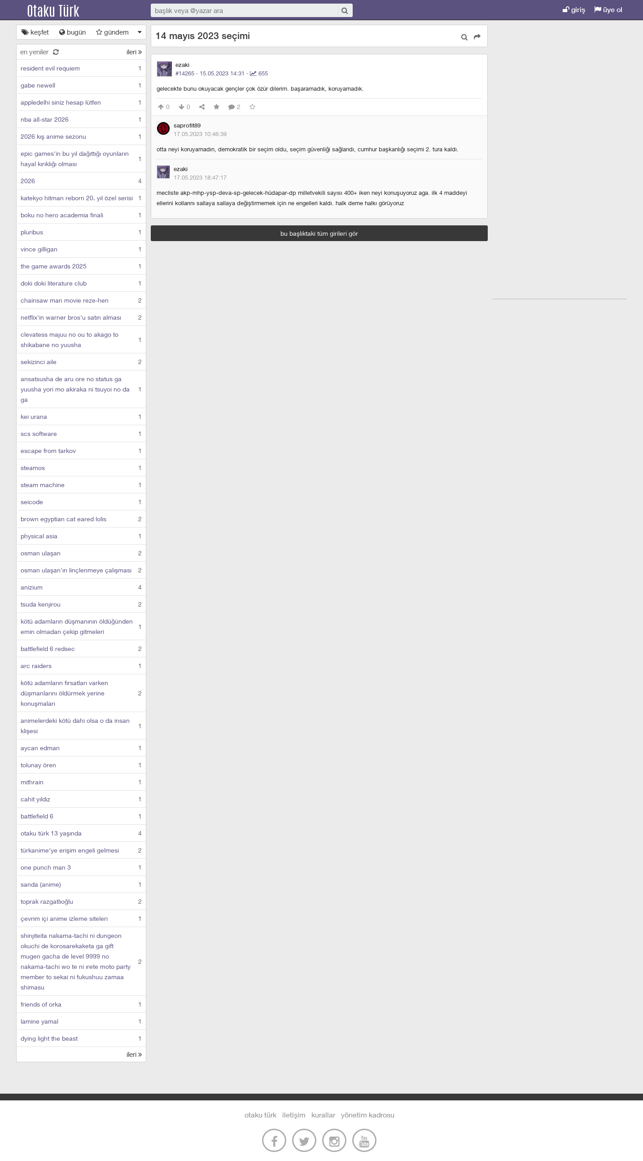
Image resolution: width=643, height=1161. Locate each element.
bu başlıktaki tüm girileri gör (319, 233)
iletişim (294, 1114)
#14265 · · (221, 73)
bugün (72, 32)
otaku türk (260, 1114)
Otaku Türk (62, 10)
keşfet (35, 32)
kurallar (323, 1114)
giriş (574, 9)
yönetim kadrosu (367, 1114)
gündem (112, 32)
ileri (134, 52)
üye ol (608, 9)
